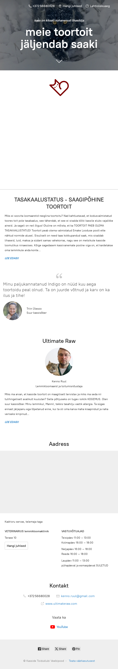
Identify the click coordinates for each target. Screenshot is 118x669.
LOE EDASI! (12, 258)
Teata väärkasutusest (82, 661)
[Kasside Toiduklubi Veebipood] (59, 88)
